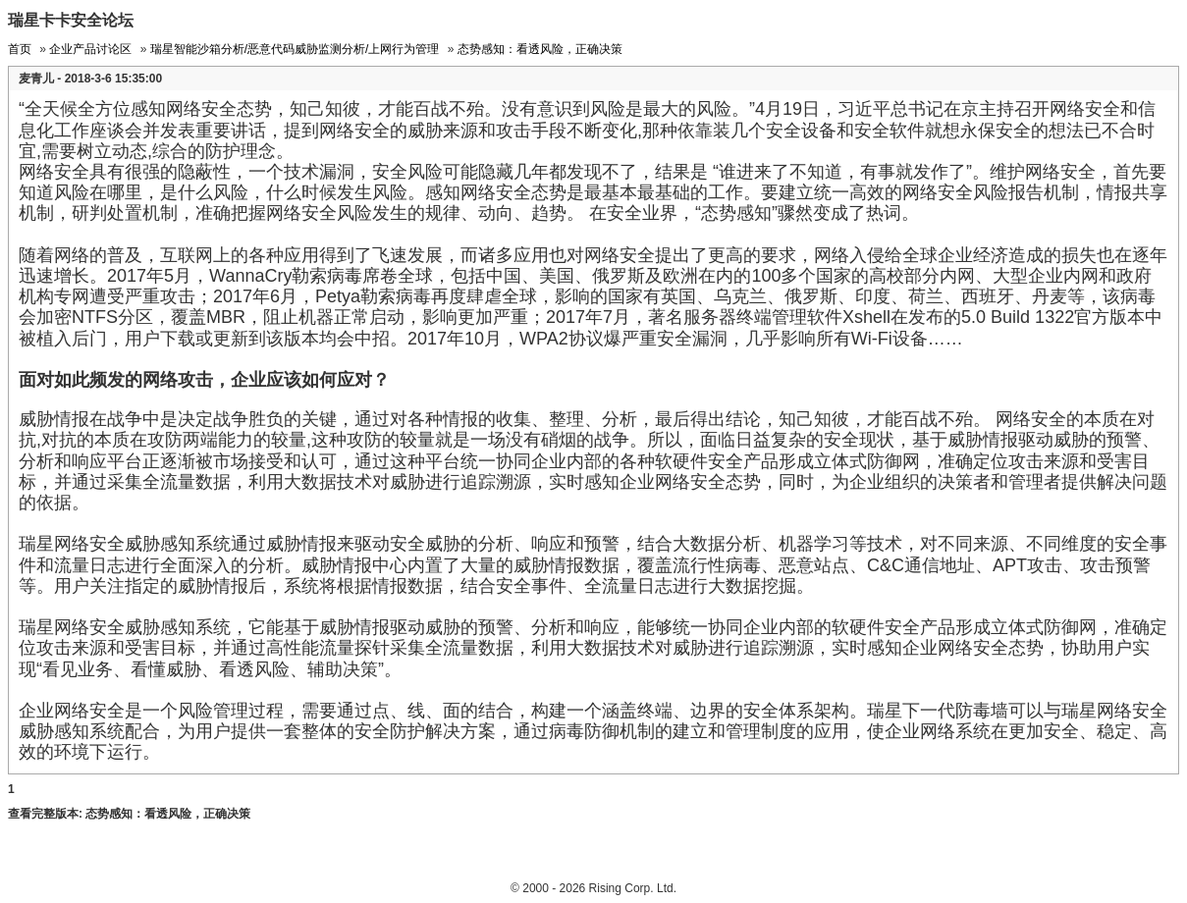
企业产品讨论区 (90, 49)
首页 (19, 49)
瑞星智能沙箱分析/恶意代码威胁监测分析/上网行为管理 (295, 49)
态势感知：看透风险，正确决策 (540, 49)
